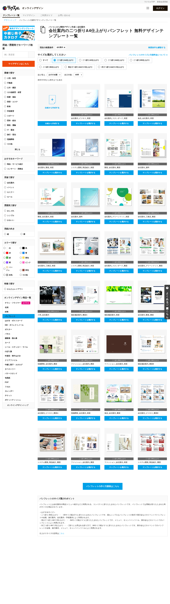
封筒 (6, 312)
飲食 (9, 106)
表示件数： (69, 75)
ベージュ (9, 268)
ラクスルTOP (149, 2)
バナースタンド (11, 373)
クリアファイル (11, 360)
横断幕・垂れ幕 (11, 338)
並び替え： (42, 75)
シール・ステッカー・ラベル (16, 347)
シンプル (10, 215)
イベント (10, 187)
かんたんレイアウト (15, 289)
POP (7, 382)
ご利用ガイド (46, 15)
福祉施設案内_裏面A (79, 315)
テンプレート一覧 (11, 15)
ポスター (8, 329)
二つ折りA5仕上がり (90, 60)
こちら (61, 533)
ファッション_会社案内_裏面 (82, 364)
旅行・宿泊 (11, 135)
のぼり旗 (8, 351)
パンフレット (10, 316)
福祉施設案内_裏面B (146, 364)
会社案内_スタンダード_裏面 (115, 266)
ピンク (26, 262)
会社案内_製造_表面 (46, 167)
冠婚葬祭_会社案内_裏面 (47, 364)
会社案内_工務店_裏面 (146, 217)
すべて (45, 60)
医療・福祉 (11, 97)
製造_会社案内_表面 (46, 217)
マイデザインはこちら (18, 64)
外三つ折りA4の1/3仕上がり (112, 67)
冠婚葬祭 (10, 139)
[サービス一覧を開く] (147, 8)
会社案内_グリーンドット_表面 (116, 217)
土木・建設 (11, 88)
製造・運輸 (11, 125)
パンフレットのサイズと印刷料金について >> (148, 55)
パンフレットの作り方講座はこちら (102, 486)
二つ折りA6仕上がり (116, 60)
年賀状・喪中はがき (13, 356)
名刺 (6, 307)
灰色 (9, 275)
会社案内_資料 (143, 167)
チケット (8, 395)
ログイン (160, 8)
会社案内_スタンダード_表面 (115, 118)
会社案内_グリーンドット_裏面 (150, 266)
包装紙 (7, 378)
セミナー (10, 192)
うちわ (7, 387)
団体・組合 (11, 121)
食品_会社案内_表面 (146, 118)
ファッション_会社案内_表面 (115, 364)
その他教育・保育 (14, 92)
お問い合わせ (64, 15)
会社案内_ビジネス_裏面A (48, 413)
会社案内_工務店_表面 (46, 266)
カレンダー (9, 391)
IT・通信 (10, 130)
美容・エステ (12, 102)
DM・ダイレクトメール (14, 325)
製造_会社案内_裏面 (112, 167)
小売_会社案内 (43, 315)
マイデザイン (29, 15)
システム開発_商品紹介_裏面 (49, 462)
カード (7, 343)
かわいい (10, 220)
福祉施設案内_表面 (111, 315)
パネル (7, 334)
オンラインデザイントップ (17, 405)
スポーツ (10, 116)
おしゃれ (10, 211)
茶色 (25, 270)
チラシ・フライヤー (17, 303)
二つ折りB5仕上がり (141, 60)
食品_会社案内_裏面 (112, 413)
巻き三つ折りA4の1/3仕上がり (80, 67)
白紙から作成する (52, 123)
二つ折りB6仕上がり (51, 67)
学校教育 (10, 111)
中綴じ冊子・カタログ (13, 365)
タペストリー (10, 369)
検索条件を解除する (156, 47)
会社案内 (10, 183)
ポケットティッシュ (13, 400)
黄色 (25, 257)
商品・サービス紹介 (15, 164)
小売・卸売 (11, 78)
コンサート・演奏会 (15, 169)
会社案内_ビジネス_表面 (80, 118)
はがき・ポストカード (13, 321)
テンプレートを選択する (85, 123)
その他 (9, 144)
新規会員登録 (162, 2)
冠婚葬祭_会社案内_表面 (80, 413)
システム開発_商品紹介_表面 (82, 167)
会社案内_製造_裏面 (146, 315)
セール (9, 197)
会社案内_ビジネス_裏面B (148, 413)
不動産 (9, 83)
